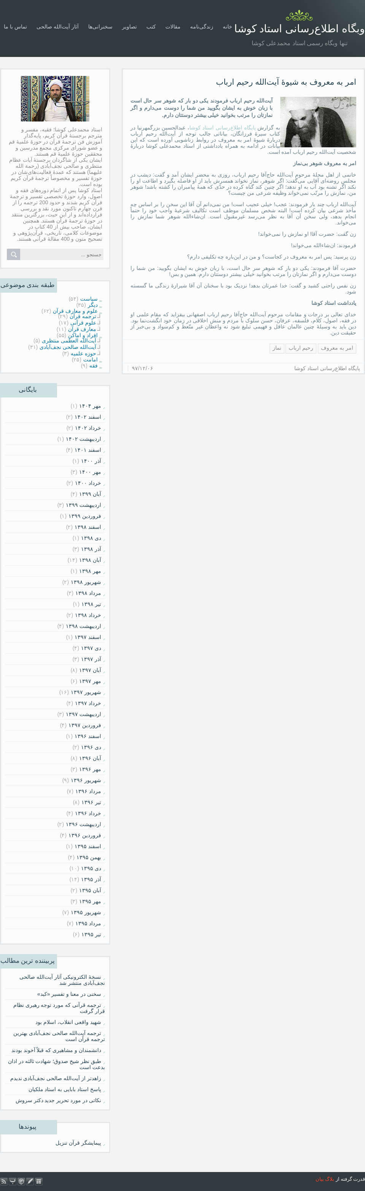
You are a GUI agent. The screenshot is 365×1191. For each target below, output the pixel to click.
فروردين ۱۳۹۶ (84, 835)
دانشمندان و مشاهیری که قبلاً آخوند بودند (56, 1050)
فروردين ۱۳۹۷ (84, 725)
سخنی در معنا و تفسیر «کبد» (69, 994)
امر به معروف (337, 348)
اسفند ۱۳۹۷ (88, 637)
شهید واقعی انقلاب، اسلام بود (68, 1022)
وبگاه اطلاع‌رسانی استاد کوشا (299, 29)
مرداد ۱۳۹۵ (88, 923)
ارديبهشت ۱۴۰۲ (83, 439)
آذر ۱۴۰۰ (91, 461)
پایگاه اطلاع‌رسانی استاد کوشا (222, 128)
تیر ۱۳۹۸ (91, 604)
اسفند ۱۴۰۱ (88, 450)
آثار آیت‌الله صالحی (57, 27)
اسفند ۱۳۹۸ (88, 527)
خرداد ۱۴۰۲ (88, 428)
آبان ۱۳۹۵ (90, 890)
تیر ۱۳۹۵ (91, 934)
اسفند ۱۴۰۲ (88, 417)
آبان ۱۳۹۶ (90, 758)
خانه (227, 27)
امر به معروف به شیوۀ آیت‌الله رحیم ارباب (286, 81)
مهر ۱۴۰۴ (90, 406)
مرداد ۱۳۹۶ (88, 791)
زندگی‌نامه (201, 27)
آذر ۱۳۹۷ (91, 659)
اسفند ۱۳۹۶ (88, 736)
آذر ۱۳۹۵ (91, 879)
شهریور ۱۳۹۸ (86, 582)
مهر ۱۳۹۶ (90, 769)
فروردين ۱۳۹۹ (84, 516)
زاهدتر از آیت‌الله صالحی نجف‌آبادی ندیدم (55, 1078)
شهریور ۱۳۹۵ (86, 912)
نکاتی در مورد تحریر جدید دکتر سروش (58, 1100)
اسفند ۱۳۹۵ (88, 846)
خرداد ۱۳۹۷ (88, 703)
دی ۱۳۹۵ (91, 868)
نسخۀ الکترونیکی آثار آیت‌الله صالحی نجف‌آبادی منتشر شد (62, 980)
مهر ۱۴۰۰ (90, 472)
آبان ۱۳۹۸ (90, 560)
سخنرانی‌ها (100, 27)
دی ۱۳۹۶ (91, 747)
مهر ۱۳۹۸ (90, 571)
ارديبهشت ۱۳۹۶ (83, 824)
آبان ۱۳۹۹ (90, 494)
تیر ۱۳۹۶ (91, 802)
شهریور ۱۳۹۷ (86, 692)
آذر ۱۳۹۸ (91, 549)
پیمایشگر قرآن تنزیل (78, 1143)
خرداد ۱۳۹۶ (88, 813)
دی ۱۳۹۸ (91, 538)
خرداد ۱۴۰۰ (88, 483)
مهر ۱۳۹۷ (90, 681)
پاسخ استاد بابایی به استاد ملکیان (65, 1089)
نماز (277, 348)
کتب (151, 27)
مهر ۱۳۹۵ (90, 901)
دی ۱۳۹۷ (91, 648)
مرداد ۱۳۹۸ (88, 593)
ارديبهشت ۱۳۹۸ (83, 626)
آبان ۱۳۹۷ (90, 670)
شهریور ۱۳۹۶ (86, 780)
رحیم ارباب (301, 348)
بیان (320, 1179)
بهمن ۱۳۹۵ (88, 857)
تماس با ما (15, 27)
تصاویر (129, 27)
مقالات (173, 27)
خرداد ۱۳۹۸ (88, 615)
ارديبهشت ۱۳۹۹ (83, 505)
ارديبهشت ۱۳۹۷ (83, 714)
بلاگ (329, 1179)
